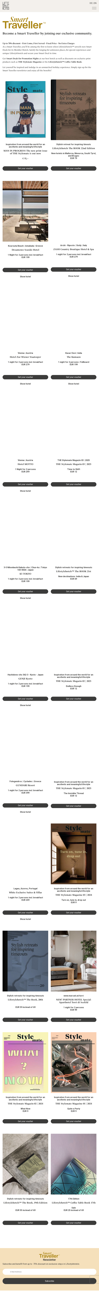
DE (91, 3)
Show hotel (25, 276)
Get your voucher (25, 168)
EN (95, 3)
